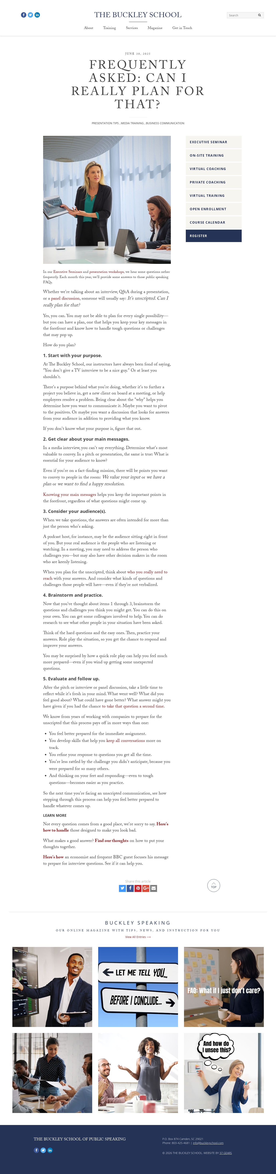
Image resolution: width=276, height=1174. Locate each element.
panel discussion (65, 299)
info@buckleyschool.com (208, 1143)
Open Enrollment (208, 209)
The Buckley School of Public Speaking (80, 1139)
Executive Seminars (67, 272)
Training (109, 28)
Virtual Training (207, 195)
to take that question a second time (133, 707)
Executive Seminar (208, 142)
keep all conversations (125, 741)
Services (132, 28)
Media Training (132, 123)
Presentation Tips (105, 123)
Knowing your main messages (69, 495)
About (88, 28)
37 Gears (226, 1153)
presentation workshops (106, 272)
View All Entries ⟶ (138, 937)
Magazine (155, 28)
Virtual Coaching (208, 169)
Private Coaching (208, 182)
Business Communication (165, 123)
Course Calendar (207, 222)
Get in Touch (182, 28)
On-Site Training (207, 155)
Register (198, 236)
